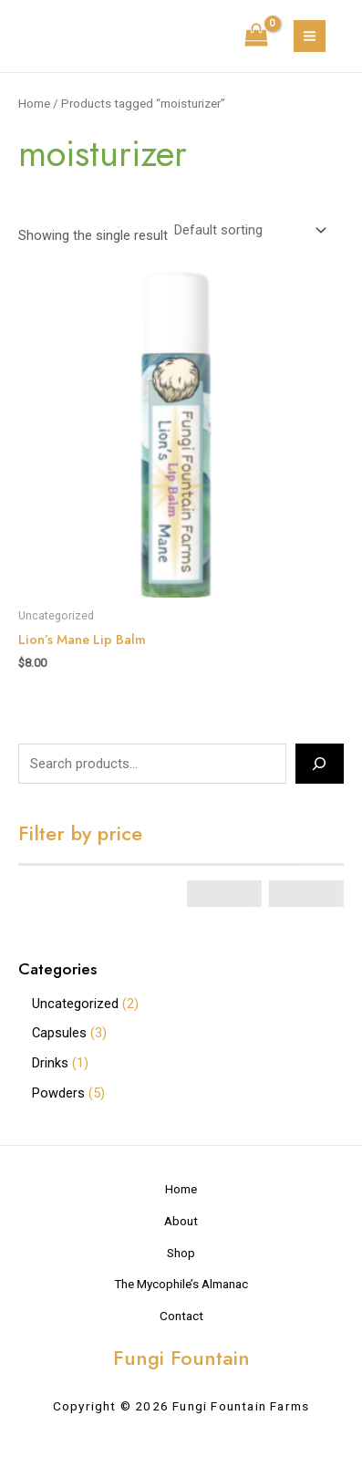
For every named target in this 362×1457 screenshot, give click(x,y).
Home (34, 103)
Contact (181, 1315)
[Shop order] (248, 230)
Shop (181, 1252)
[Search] (319, 764)
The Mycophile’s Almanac (181, 1283)
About (181, 1220)
